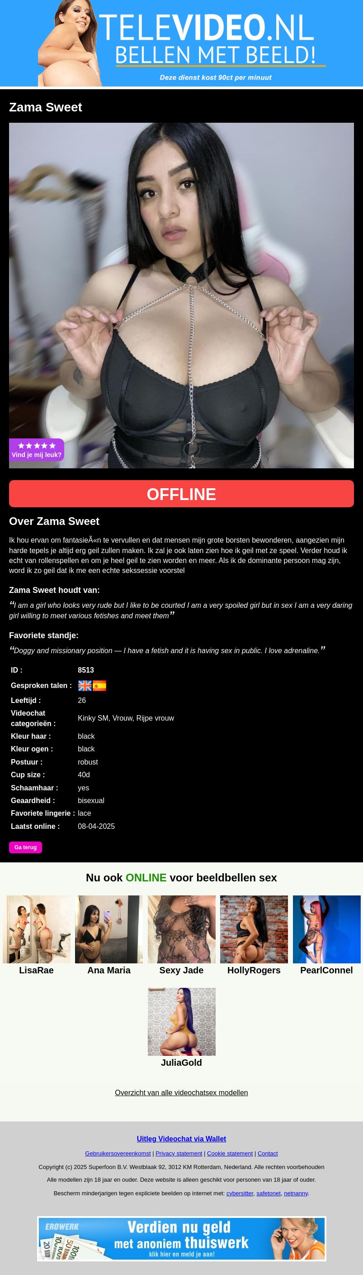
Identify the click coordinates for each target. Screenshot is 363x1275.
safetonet (268, 1193)
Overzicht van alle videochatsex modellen (181, 1093)
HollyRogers (254, 970)
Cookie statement (230, 1153)
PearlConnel (326, 970)
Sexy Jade (182, 970)
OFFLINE (182, 494)
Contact (268, 1153)
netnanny (296, 1193)
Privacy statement (179, 1153)
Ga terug (25, 847)
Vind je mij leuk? (36, 449)
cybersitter (239, 1193)
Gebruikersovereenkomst (118, 1153)
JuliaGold (181, 1063)
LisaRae (36, 970)
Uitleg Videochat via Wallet (181, 1139)
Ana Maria (109, 970)
